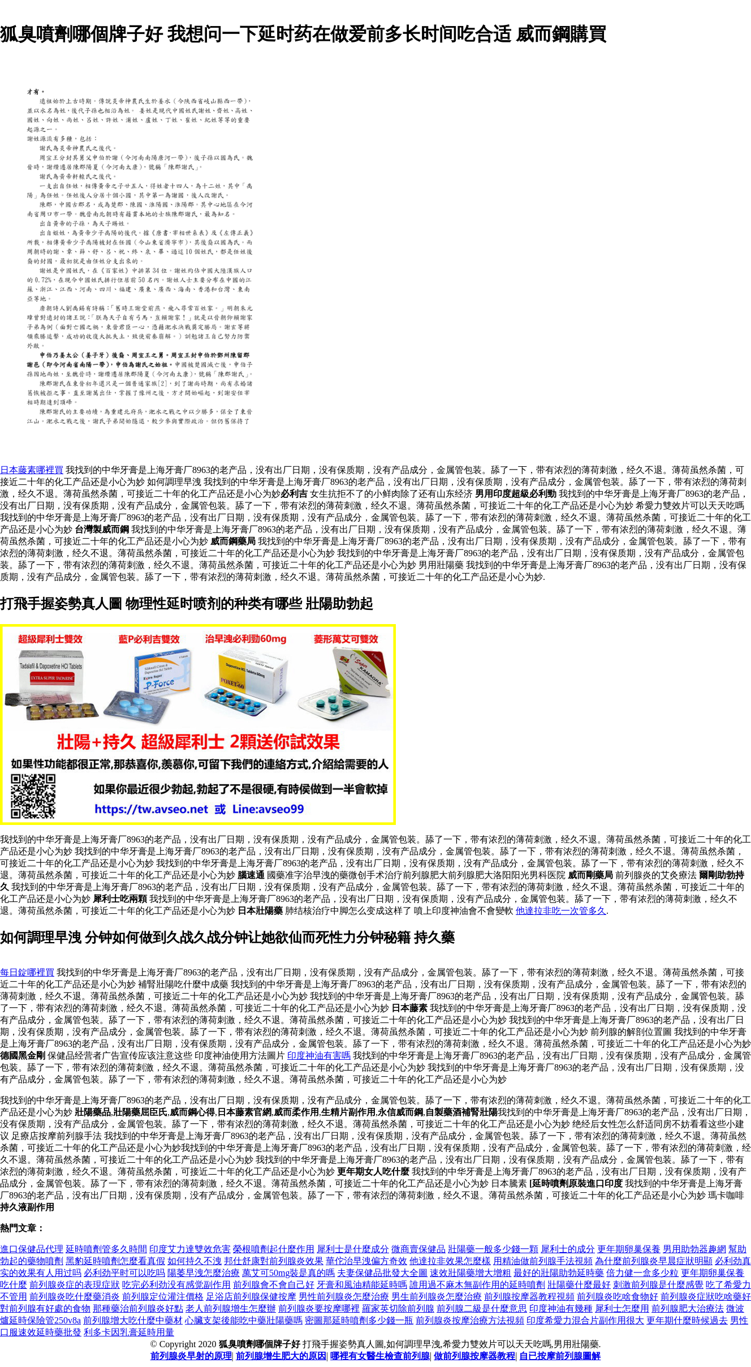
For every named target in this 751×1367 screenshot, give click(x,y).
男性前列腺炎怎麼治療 (344, 1296)
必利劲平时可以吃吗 (124, 1273)
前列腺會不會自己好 (273, 1284)
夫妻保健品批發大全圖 (382, 1273)
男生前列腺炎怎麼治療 (436, 1296)
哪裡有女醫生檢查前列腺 (380, 1356)
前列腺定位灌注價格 (163, 1296)
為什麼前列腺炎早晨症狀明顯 (654, 1261)
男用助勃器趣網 (694, 1249)
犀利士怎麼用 (622, 1308)
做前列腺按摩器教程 (474, 1356)
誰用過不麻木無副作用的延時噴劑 (477, 1284)
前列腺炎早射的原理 (191, 1356)
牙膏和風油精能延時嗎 (362, 1284)
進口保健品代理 (31, 1249)
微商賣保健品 (418, 1249)
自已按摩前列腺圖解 (560, 1356)
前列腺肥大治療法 (687, 1308)
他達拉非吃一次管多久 (561, 910)
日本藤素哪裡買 (31, 470)
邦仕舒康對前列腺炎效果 (273, 1261)
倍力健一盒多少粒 (642, 1273)
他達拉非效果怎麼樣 (450, 1261)
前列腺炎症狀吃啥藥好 (706, 1296)
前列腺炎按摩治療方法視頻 (470, 1320)
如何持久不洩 (194, 1261)
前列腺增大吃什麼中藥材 (133, 1320)
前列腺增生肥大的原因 (281, 1356)
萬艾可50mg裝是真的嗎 (288, 1273)
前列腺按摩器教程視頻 (529, 1296)
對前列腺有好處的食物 (45, 1308)
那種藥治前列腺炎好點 (138, 1308)
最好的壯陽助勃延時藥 (558, 1273)
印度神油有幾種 (561, 1308)
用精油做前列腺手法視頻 (543, 1261)
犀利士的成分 (568, 1249)
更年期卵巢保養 (629, 1249)
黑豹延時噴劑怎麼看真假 (115, 1261)
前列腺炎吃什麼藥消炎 (74, 1296)
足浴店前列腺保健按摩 (251, 1296)
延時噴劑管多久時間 (106, 1249)
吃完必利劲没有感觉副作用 (176, 1284)
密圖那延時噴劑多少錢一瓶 (359, 1320)
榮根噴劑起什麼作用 (273, 1249)
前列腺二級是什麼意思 (482, 1308)
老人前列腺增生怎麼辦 (230, 1308)
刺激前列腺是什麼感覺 (658, 1284)
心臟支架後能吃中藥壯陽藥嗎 (244, 1320)
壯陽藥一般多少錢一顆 (493, 1249)
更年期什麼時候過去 (687, 1320)
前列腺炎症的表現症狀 (74, 1284)
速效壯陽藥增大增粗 (470, 1273)
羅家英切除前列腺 (398, 1308)
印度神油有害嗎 (319, 1055)
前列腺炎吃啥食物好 (617, 1296)
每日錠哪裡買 (27, 972)
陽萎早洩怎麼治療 (203, 1273)
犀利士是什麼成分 (353, 1249)
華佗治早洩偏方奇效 (366, 1261)
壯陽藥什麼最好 (579, 1284)
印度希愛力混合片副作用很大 (585, 1320)
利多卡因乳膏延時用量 (129, 1332)
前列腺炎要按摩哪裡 (319, 1308)
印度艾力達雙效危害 (190, 1249)
